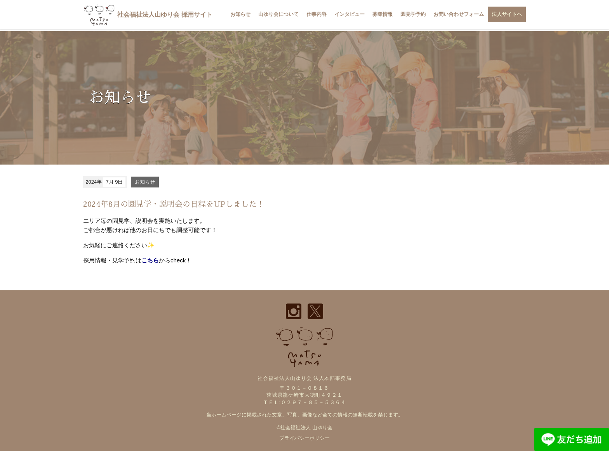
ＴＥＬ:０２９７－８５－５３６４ (304, 402)
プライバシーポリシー (304, 438)
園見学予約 (413, 14)
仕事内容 (316, 14)
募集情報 (382, 14)
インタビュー (349, 14)
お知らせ (240, 14)
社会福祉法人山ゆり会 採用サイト (147, 14)
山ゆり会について (278, 14)
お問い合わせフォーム (458, 14)
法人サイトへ (507, 14)
